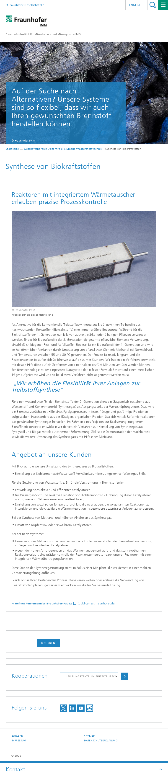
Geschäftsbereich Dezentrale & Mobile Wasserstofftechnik (63, 148)
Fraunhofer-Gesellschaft (24, 4)
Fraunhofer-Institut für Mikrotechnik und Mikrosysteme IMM (43, 34)
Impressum (18, 740)
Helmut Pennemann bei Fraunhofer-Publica (44, 603)
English (135, 5)
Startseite (12, 148)
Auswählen (124, 676)
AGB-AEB (17, 736)
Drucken (48, 643)
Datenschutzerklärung (101, 740)
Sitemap (89, 736)
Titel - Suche (152, 5)
